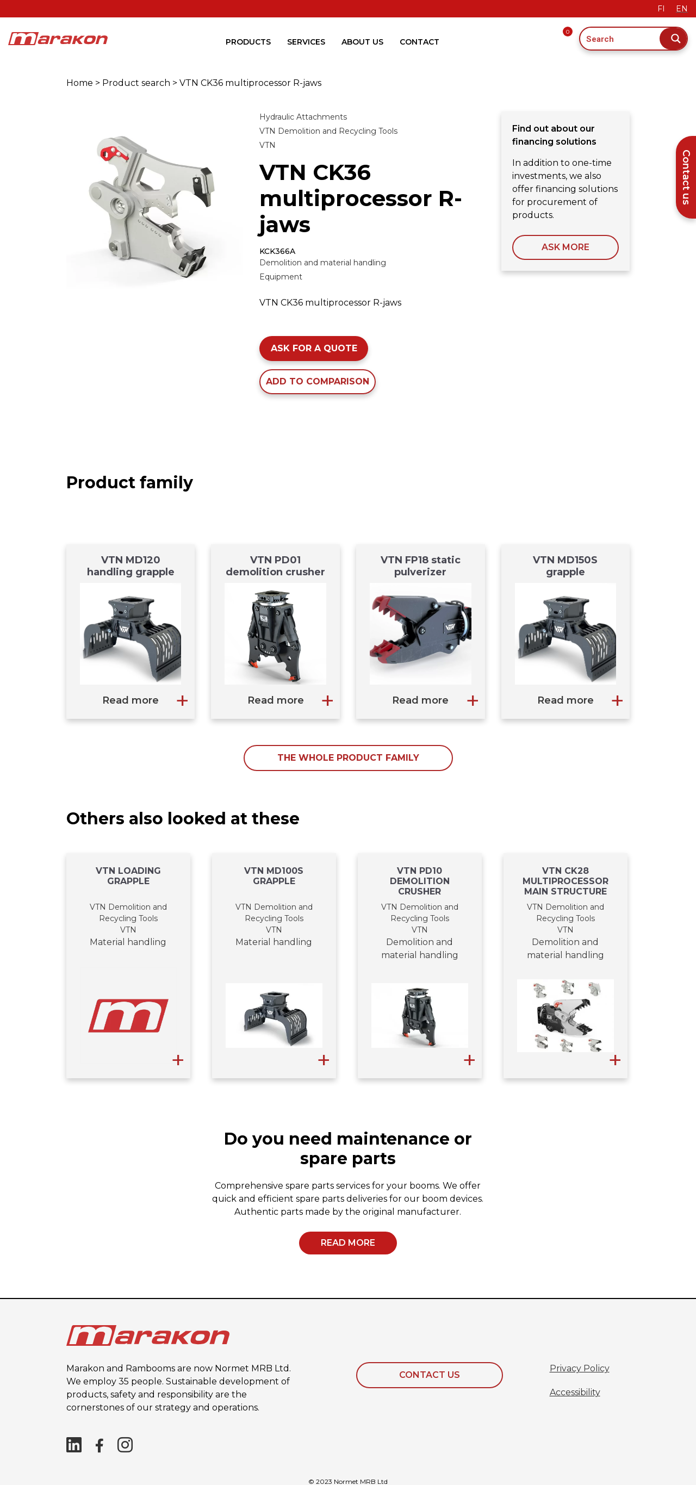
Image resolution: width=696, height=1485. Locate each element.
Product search (136, 83)
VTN (267, 145)
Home (79, 83)
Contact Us (429, 1375)
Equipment (280, 277)
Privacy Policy (580, 1368)
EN (682, 9)
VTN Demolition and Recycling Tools (328, 131)
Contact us (686, 177)
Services (306, 42)
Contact (419, 42)
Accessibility (575, 1392)
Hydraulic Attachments (303, 117)
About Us (362, 42)
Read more (130, 700)
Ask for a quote (314, 348)
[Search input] (620, 38)
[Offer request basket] (571, 38)
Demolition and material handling (322, 263)
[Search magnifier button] (673, 38)
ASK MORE (565, 247)
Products (248, 42)
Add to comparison (317, 381)
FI (661, 9)
